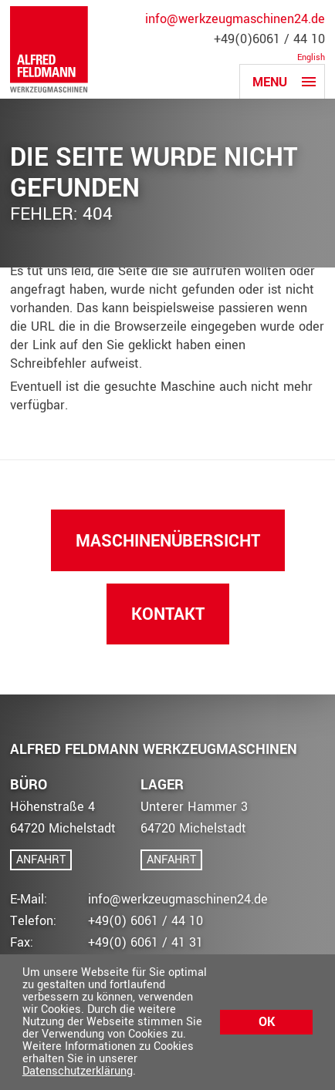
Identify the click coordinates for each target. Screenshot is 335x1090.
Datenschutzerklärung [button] (77, 1071)
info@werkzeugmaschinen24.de (235, 19)
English (311, 57)
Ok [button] (267, 1022)
